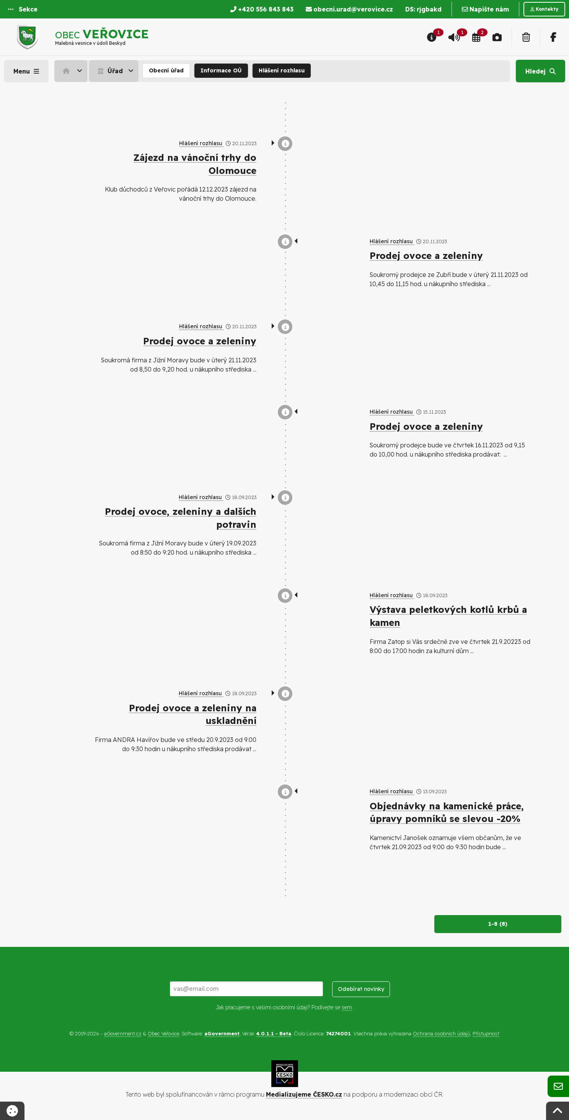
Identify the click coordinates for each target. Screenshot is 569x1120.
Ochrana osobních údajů (441, 1033)
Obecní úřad (166, 70)
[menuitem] (71, 71)
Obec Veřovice (163, 1033)
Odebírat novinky (361, 989)
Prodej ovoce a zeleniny (426, 255)
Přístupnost (486, 1033)
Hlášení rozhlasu (282, 70)
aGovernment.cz (122, 1033)
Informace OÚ (221, 70)
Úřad (109, 71)
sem (347, 1007)
